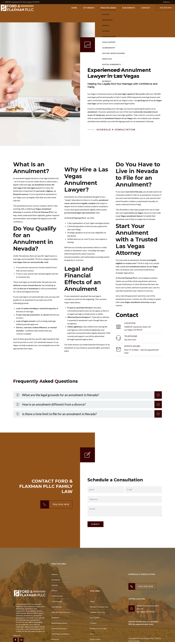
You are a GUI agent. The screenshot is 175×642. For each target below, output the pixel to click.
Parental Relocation (59, 628)
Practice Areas (108, 8)
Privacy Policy (95, 639)
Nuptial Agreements (59, 623)
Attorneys (88, 8)
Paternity (55, 639)
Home (74, 8)
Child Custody (57, 596)
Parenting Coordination (61, 634)
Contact (145, 8)
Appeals (55, 585)
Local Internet (133, 641)
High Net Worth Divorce (61, 612)
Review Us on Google (98, 628)
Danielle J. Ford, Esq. (97, 612)
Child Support (57, 601)
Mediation (55, 618)
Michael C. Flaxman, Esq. (99, 607)
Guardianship (57, 607)
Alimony (55, 574)
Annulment (56, 580)
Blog (91, 634)
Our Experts (128, 8)
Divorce (55, 590)
